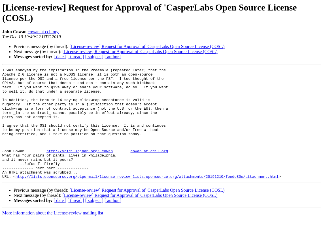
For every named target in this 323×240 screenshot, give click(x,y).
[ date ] (60, 56)
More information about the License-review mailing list (52, 235)
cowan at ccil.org (43, 31)
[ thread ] (75, 56)
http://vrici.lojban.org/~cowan (79, 167)
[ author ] (113, 56)
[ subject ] (94, 56)
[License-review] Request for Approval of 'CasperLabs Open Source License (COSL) (146, 46)
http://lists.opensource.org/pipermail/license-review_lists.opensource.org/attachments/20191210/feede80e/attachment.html (147, 198)
